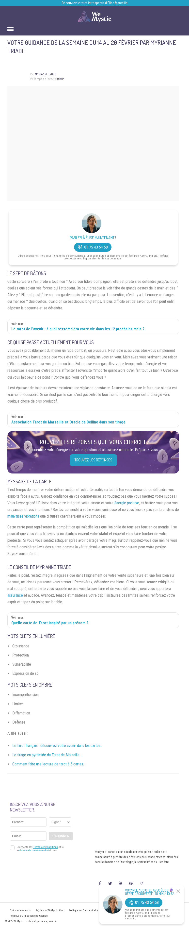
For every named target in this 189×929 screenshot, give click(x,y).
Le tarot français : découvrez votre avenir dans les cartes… (57, 745)
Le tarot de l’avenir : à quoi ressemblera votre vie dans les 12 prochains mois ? (77, 329)
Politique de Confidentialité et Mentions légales (95, 910)
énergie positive (126, 503)
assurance (15, 595)
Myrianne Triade (46, 74)
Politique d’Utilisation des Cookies (29, 915)
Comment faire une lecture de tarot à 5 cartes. (48, 764)
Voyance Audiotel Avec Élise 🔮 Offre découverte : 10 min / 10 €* (149, 892)
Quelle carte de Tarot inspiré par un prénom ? (49, 623)
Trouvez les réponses (93, 459)
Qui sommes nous (20, 910)
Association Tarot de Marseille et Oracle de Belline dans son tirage (68, 422)
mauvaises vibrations (23, 516)
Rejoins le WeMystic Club (50, 910)
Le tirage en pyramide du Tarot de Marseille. (46, 755)
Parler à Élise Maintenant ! (93, 238)
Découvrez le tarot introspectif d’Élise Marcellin (94, 3)
